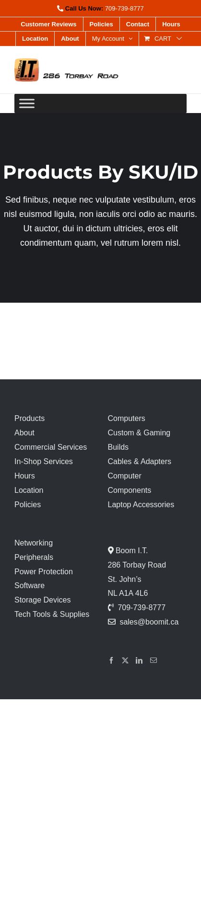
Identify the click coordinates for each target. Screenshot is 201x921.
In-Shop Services (43, 461)
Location (29, 490)
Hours (24, 476)
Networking (33, 543)
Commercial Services (50, 447)
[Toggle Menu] (27, 103)
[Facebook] (111, 660)
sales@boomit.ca (148, 622)
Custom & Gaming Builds (139, 440)
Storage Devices (42, 600)
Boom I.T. (131, 550)
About (24, 433)
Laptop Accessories (141, 504)
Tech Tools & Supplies (51, 614)
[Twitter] (125, 660)
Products (29, 418)
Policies (27, 504)
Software (29, 585)
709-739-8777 (124, 8)
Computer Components (130, 483)
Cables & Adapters (140, 461)
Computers (126, 418)
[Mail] (153, 660)
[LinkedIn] (139, 660)
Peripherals (33, 557)
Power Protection (43, 572)
